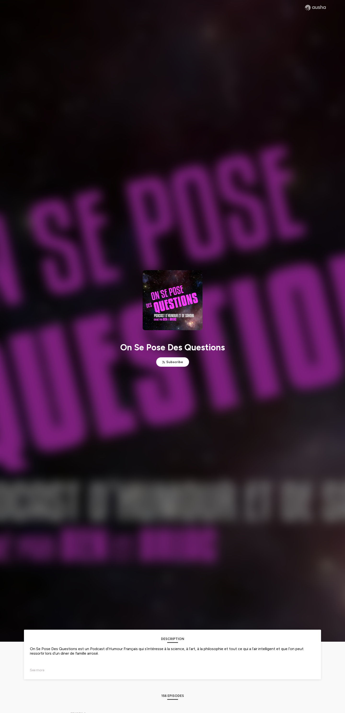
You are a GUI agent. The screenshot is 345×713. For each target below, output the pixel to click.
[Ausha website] (315, 8)
